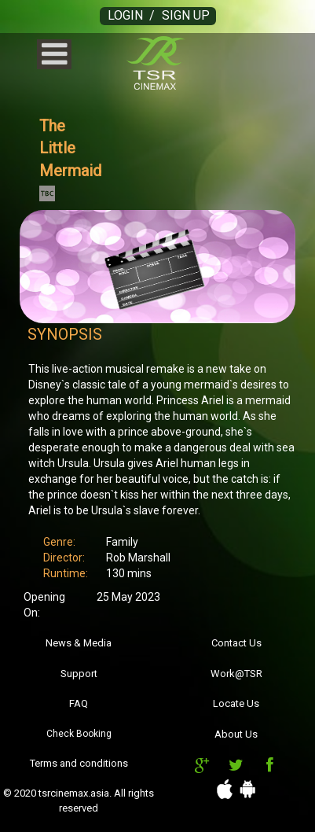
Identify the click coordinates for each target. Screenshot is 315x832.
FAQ (78, 703)
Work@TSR (236, 673)
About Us (236, 734)
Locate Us (236, 703)
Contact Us (236, 643)
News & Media (79, 643)
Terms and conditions (79, 763)
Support (78, 673)
